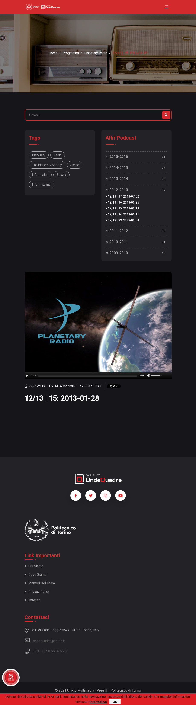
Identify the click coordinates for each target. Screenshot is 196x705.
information (40, 174)
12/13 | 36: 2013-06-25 (122, 202)
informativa (98, 702)
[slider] (87, 376)
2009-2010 (117, 253)
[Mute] (148, 375)
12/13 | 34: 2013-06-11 (122, 214)
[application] (98, 375)
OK (115, 702)
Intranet (32, 600)
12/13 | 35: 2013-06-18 (122, 208)
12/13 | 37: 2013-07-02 (122, 196)
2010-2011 (117, 242)
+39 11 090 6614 (46, 651)
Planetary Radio (95, 53)
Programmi (70, 53)
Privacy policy (37, 592)
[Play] (27, 375)
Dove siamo (35, 575)
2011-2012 (117, 230)
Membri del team (40, 583)
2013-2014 (117, 178)
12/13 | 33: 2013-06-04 (122, 220)
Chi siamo (34, 566)
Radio (57, 155)
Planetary (38, 155)
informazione (41, 184)
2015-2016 (117, 156)
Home (53, 53)
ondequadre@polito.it (45, 640)
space (74, 165)
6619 (64, 651)
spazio (61, 174)
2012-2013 (117, 190)
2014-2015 (117, 167)
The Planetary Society (47, 165)
